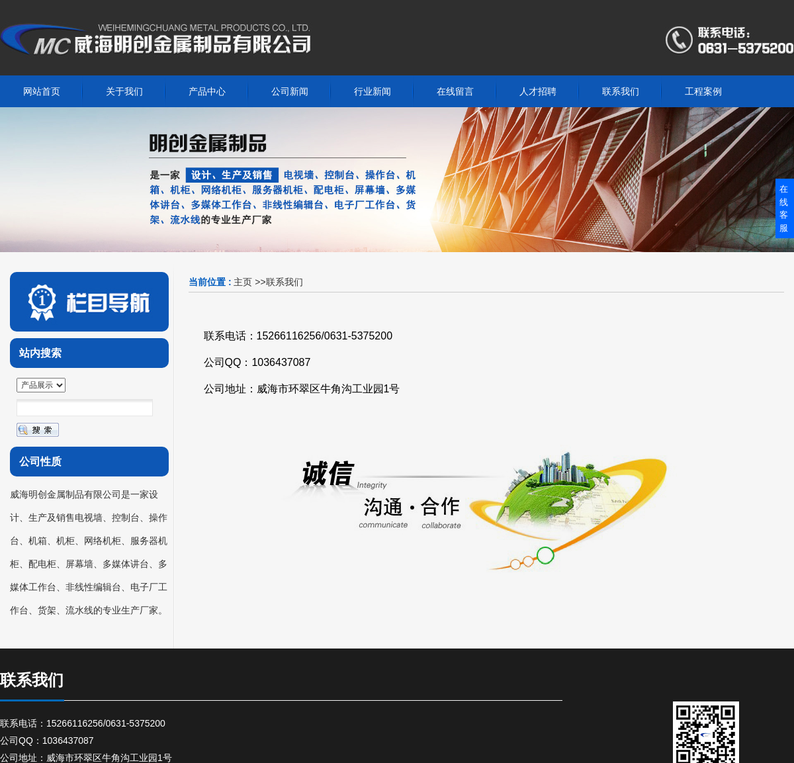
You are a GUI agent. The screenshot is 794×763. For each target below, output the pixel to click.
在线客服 (783, 208)
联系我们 (284, 282)
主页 (243, 282)
